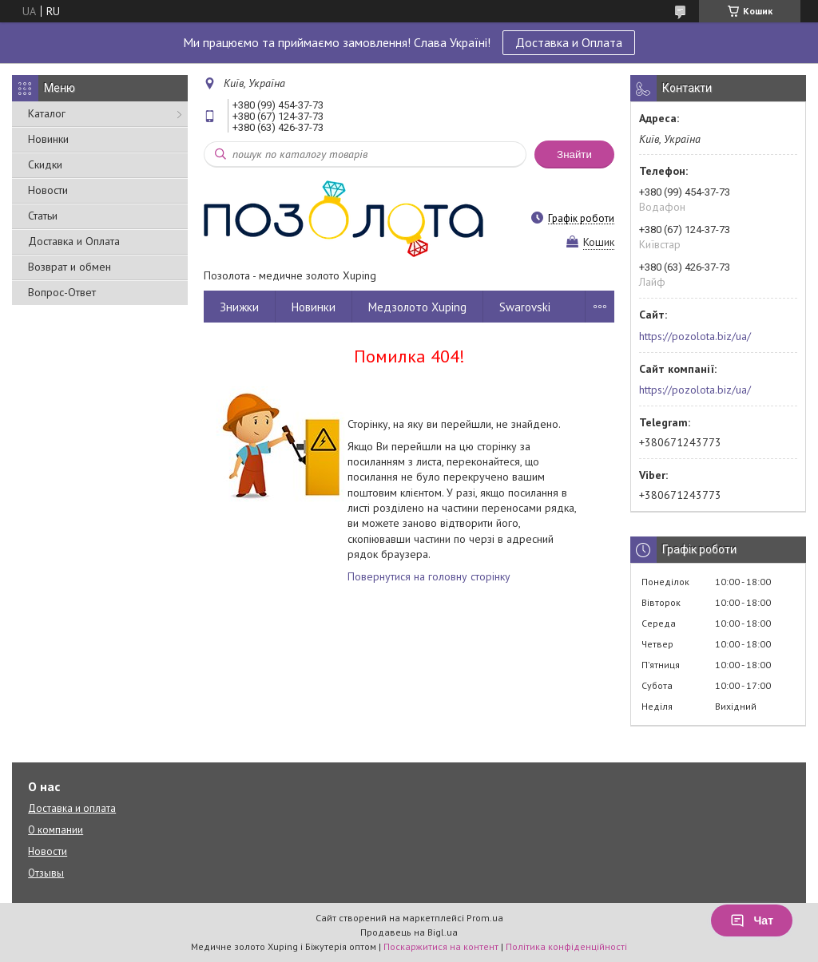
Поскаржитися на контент (440, 946)
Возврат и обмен (69, 266)
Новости (48, 190)
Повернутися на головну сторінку (428, 576)
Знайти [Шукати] (574, 154)
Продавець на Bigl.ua (409, 932)
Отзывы (46, 873)
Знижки (239, 307)
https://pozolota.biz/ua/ (695, 336)
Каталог (47, 113)
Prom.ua (485, 918)
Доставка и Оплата (568, 42)
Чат (751, 920)
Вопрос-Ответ (62, 292)
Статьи (43, 215)
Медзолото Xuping (417, 307)
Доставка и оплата (72, 808)
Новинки (48, 139)
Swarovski (524, 307)
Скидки (45, 164)
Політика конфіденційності (566, 946)
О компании (55, 830)
